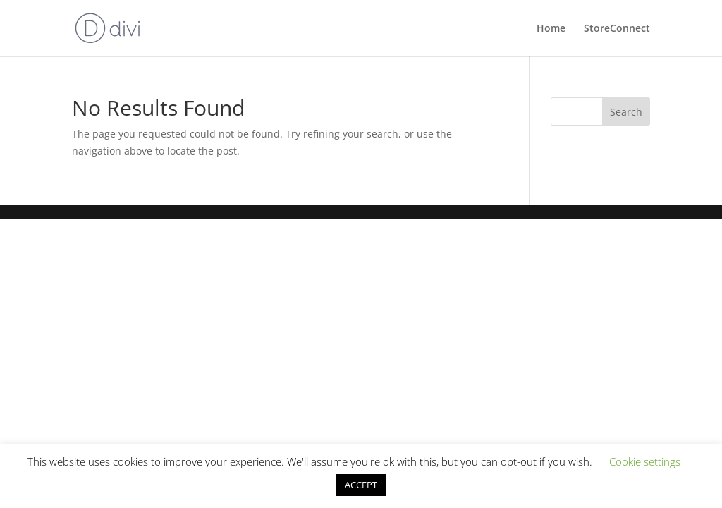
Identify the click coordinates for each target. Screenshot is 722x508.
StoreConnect (617, 29)
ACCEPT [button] (361, 484)
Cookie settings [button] (644, 461)
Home (551, 29)
